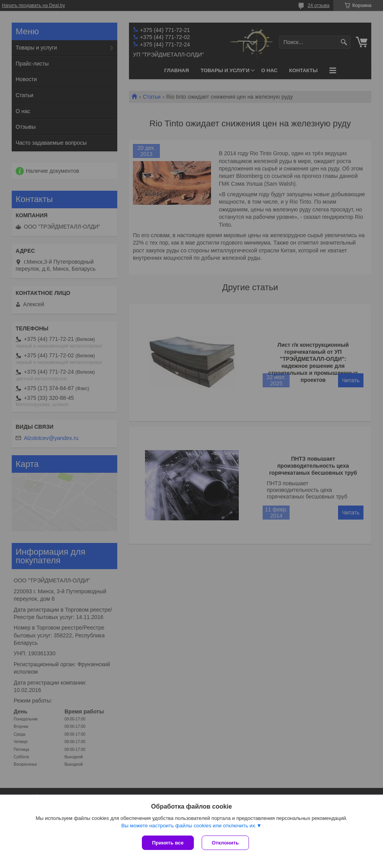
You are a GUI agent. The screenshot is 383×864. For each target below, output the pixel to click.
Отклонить (225, 843)
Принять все (168, 843)
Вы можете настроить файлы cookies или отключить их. (188, 826)
